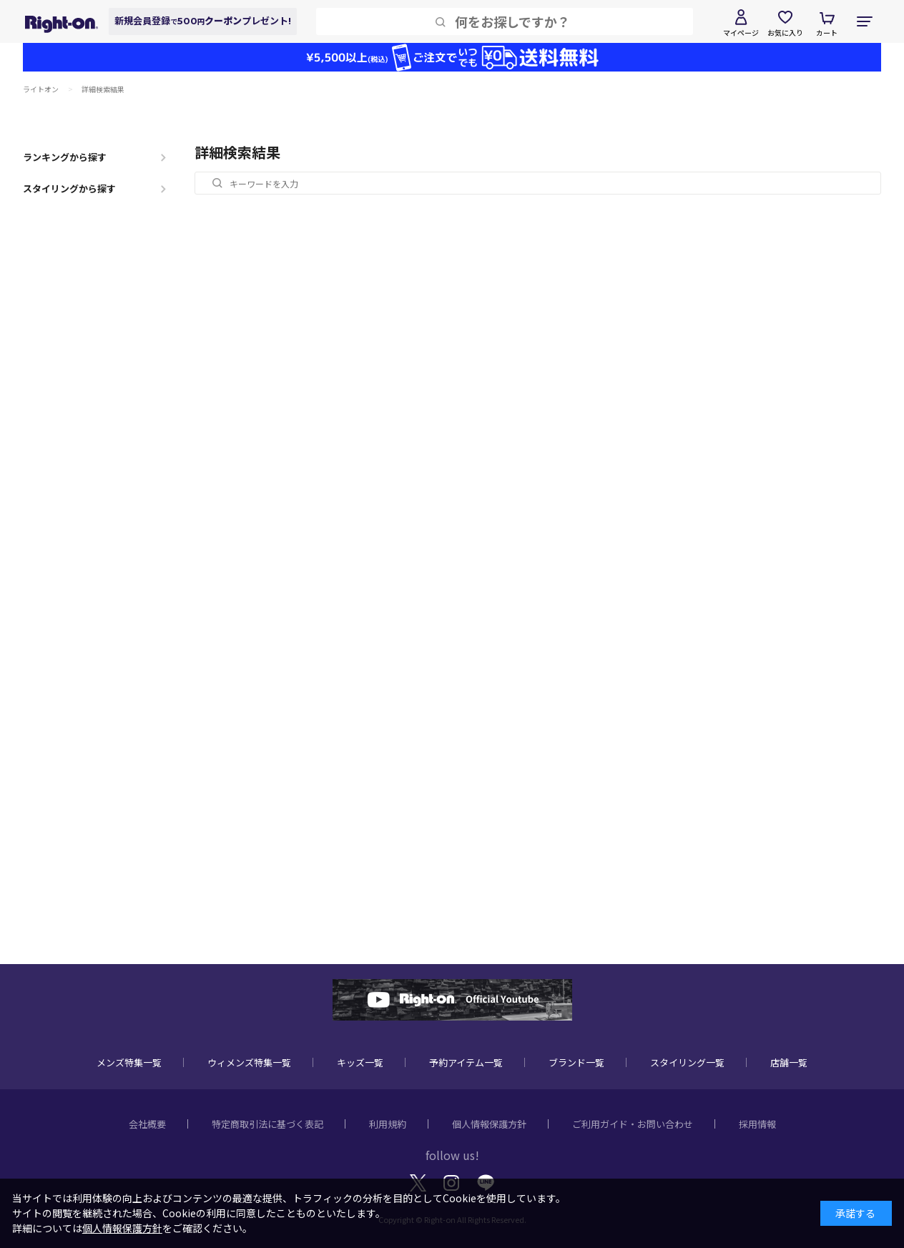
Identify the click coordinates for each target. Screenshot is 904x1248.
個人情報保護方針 (489, 1124)
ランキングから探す (65, 157)
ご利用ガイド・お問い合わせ (632, 1124)
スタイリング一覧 (687, 1062)
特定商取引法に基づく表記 (267, 1124)
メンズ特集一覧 (129, 1062)
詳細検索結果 (103, 89)
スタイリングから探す (69, 188)
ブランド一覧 (576, 1062)
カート (826, 32)
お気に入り (785, 32)
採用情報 (757, 1124)
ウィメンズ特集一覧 (249, 1062)
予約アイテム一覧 (466, 1062)
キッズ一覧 (360, 1062)
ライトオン (41, 89)
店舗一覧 (788, 1062)
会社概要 (147, 1124)
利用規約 (387, 1124)
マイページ (741, 32)
